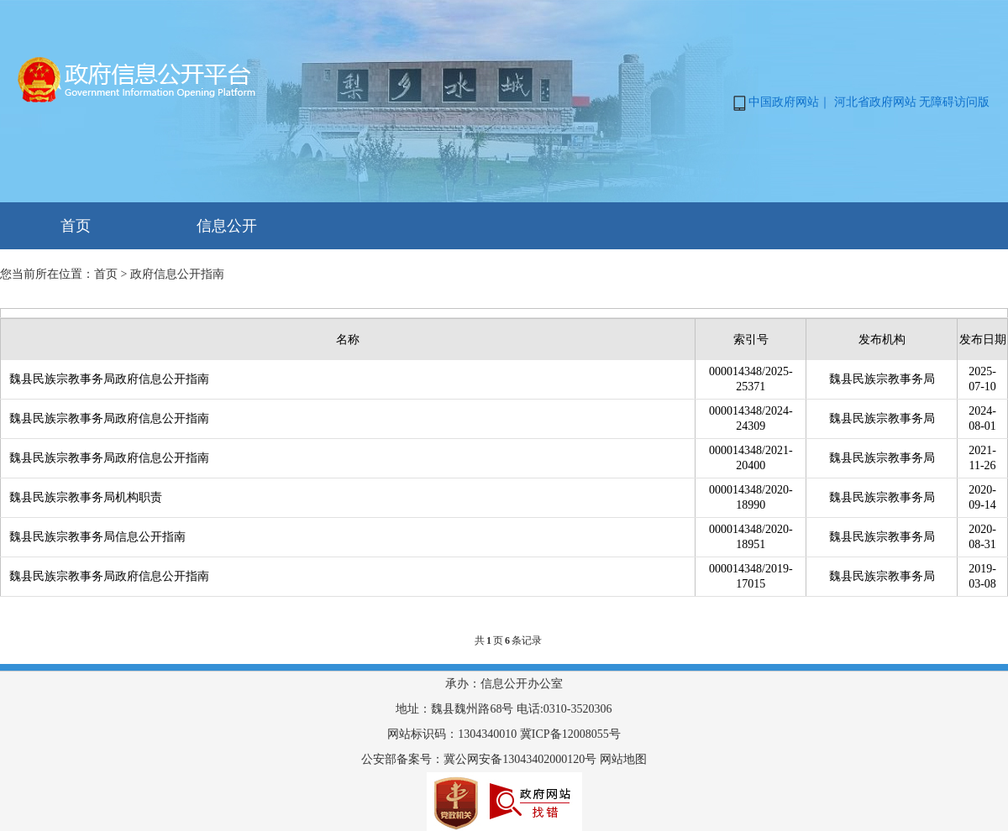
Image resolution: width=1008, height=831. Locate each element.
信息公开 (227, 225)
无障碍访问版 (954, 102)
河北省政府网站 (875, 102)
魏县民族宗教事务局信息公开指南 (97, 536)
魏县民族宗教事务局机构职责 (85, 497)
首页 (75, 225)
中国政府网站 (783, 102)
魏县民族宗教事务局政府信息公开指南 (109, 379)
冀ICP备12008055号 (570, 734)
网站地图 (623, 759)
